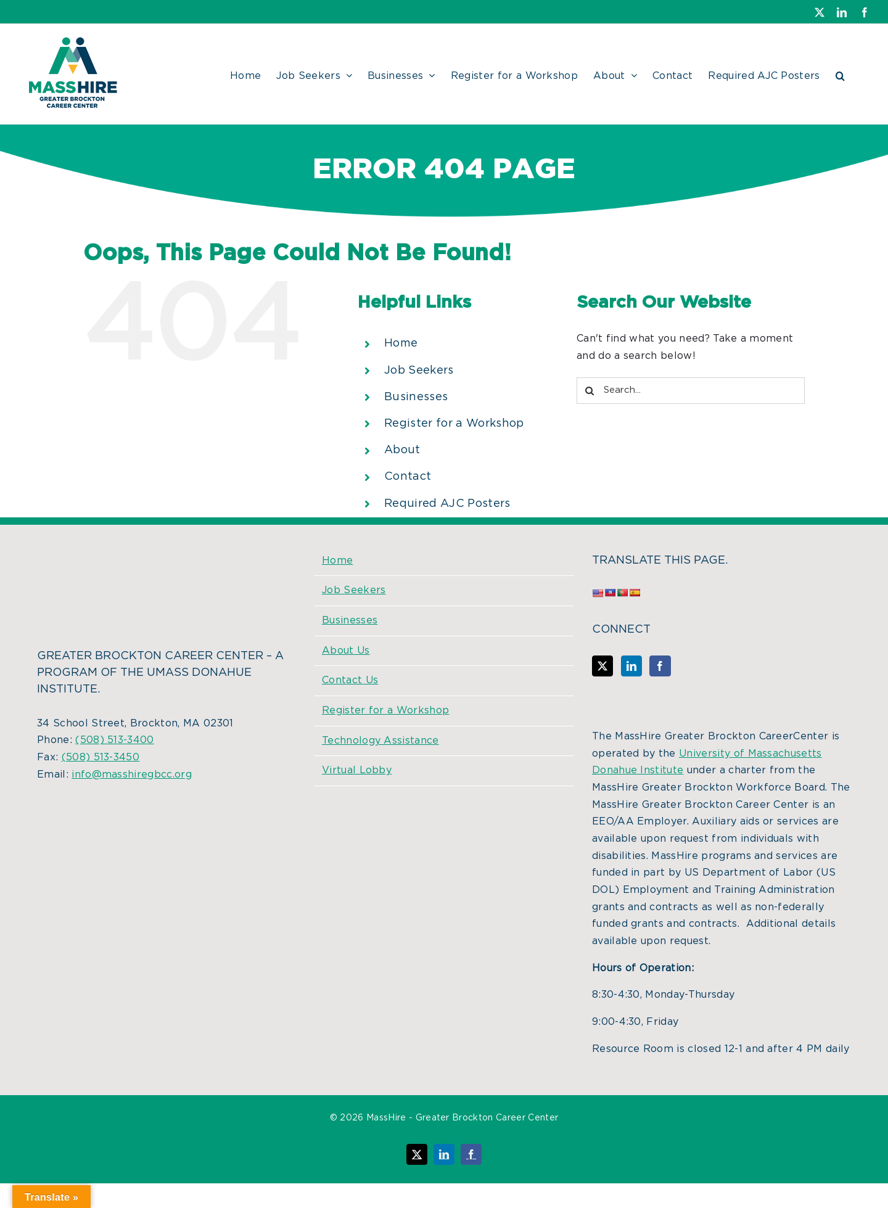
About (402, 450)
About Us (346, 650)
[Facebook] (659, 665)
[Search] (590, 390)
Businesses (416, 397)
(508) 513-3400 (114, 740)
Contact (407, 476)
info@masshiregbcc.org (132, 774)
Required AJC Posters (447, 503)
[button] (840, 74)
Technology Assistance (380, 741)
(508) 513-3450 (100, 757)
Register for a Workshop (454, 423)
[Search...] (691, 390)
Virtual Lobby (357, 770)
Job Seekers (419, 370)
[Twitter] (602, 665)
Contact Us (350, 680)
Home (400, 343)
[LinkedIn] (631, 665)
